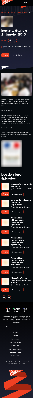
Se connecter (16, 356)
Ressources (16, 346)
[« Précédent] (4, 297)
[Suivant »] (9, 297)
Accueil (3, 12)
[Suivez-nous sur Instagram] (6, 327)
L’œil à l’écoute (22, 12)
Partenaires (16, 339)
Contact (16, 332)
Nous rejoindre (16, 352)
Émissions (11, 12)
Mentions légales (16, 342)
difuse (23, 363)
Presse (16, 335)
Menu (27, 3)
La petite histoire (16, 349)
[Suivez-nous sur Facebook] (2, 327)
